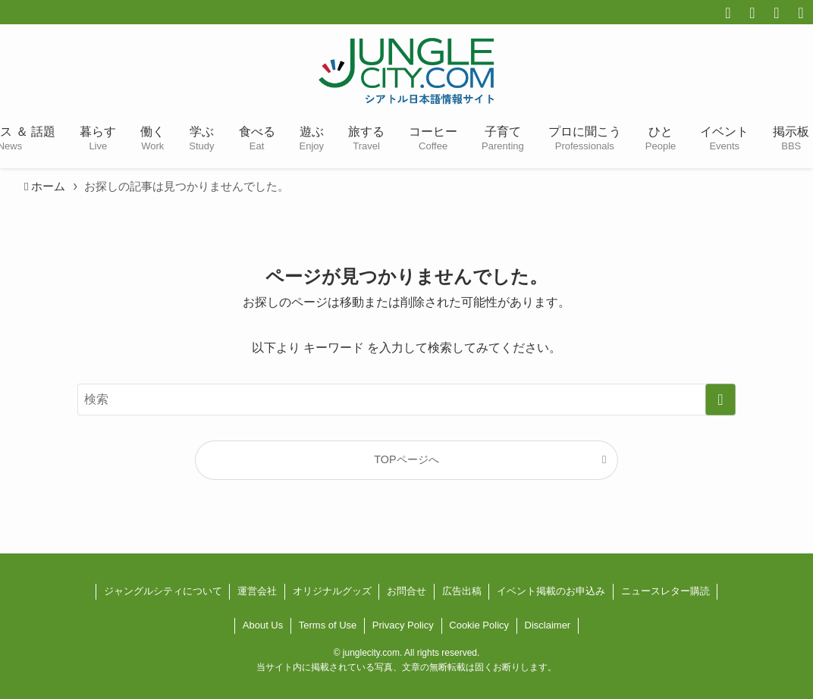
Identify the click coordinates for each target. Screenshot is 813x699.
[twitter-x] (752, 13)
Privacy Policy (403, 625)
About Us (263, 625)
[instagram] (776, 13)
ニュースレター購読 (665, 591)
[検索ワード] (406, 399)
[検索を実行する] (720, 399)
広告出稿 (462, 591)
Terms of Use (328, 625)
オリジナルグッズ (332, 591)
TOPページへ (406, 459)
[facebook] (728, 13)
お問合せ (406, 591)
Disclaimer (548, 625)
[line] (801, 13)
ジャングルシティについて (163, 591)
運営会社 (257, 591)
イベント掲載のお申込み (551, 591)
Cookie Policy (479, 625)
